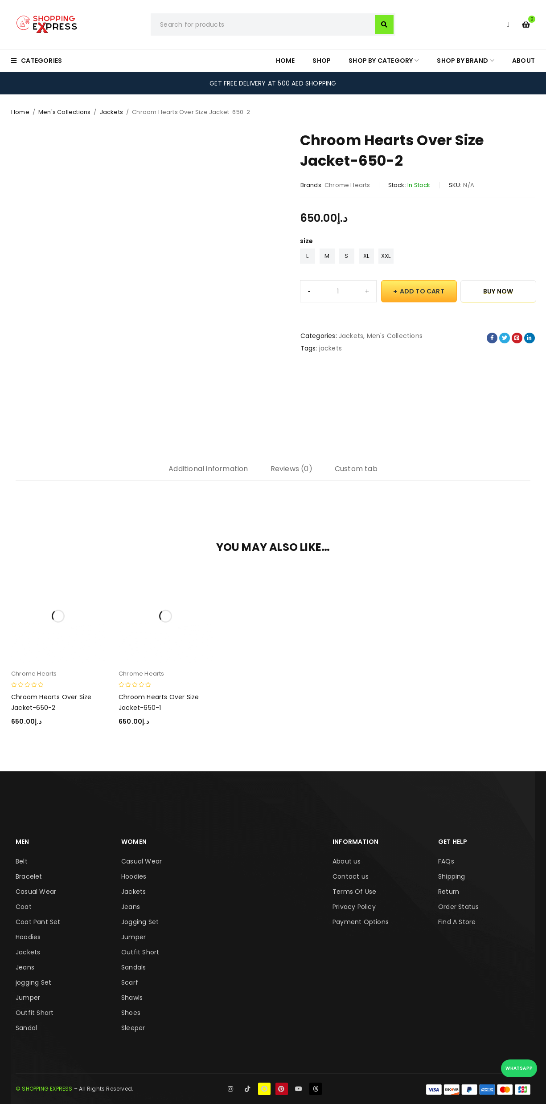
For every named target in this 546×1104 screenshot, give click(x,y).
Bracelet (29, 876)
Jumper (28, 997)
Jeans (25, 967)
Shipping (451, 876)
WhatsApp (519, 1068)
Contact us (351, 876)
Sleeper (133, 1027)
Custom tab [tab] (356, 469)
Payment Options (361, 921)
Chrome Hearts (347, 185)
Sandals (133, 967)
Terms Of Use (354, 891)
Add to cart (422, 291)
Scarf (129, 982)
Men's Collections (64, 112)
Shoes (130, 1012)
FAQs (446, 861)
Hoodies (28, 937)
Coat (24, 906)
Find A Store (457, 921)
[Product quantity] (338, 291)
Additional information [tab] (208, 469)
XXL (386, 256)
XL (366, 256)
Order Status (458, 906)
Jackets (111, 112)
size (306, 240)
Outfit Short (34, 1012)
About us (347, 861)
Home (20, 112)
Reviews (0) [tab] (291, 469)
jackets (330, 348)
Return (448, 891)
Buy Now (498, 291)
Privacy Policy (354, 906)
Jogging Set (140, 921)
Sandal (26, 1027)
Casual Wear (36, 891)
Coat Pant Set (38, 921)
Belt (22, 861)
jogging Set (33, 982)
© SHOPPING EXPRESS (44, 1088)
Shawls (132, 997)
